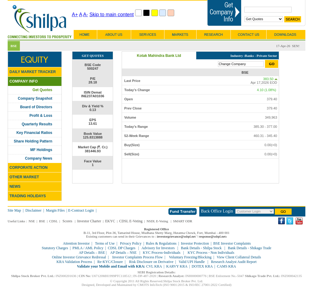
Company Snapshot (35, 98)
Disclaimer (33, 210)
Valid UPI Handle (192, 262)
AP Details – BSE (92, 252)
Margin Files (55, 210)
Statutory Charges (55, 248)
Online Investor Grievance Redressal (79, 257)
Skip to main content (111, 14)
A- (85, 14)
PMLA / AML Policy (87, 248)
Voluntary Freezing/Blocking (190, 257)
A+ (75, 14)
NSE (31, 221)
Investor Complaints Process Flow (137, 257)
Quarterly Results (37, 124)
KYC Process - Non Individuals (210, 252)
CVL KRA (154, 266)
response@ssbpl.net (212, 236)
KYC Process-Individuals (161, 252)
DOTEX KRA (202, 266)
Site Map (14, 210)
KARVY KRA (176, 266)
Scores (67, 221)
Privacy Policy (131, 243)
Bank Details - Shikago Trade (249, 248)
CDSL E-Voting (130, 221)
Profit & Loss (40, 115)
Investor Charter (89, 221)
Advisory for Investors (158, 248)
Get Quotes (42, 90)
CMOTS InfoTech (150, 285)
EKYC (110, 221)
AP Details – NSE (123, 252)
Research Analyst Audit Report (233, 262)
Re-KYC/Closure (110, 262)
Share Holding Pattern (33, 141)
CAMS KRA (226, 266)
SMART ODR (182, 221)
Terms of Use (105, 243)
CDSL (53, 221)
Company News (38, 158)
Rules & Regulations (161, 243)
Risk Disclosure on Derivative (151, 262)
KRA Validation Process (74, 262)
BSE (42, 221)
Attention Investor (76, 243)
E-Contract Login (81, 210)
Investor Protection (195, 243)
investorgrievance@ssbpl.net (176, 236)
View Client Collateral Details (239, 257)
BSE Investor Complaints (232, 243)
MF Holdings (41, 150)
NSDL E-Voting (157, 221)
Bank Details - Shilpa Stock (201, 248)
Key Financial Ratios (34, 133)
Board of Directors (36, 107)
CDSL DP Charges (121, 248)
